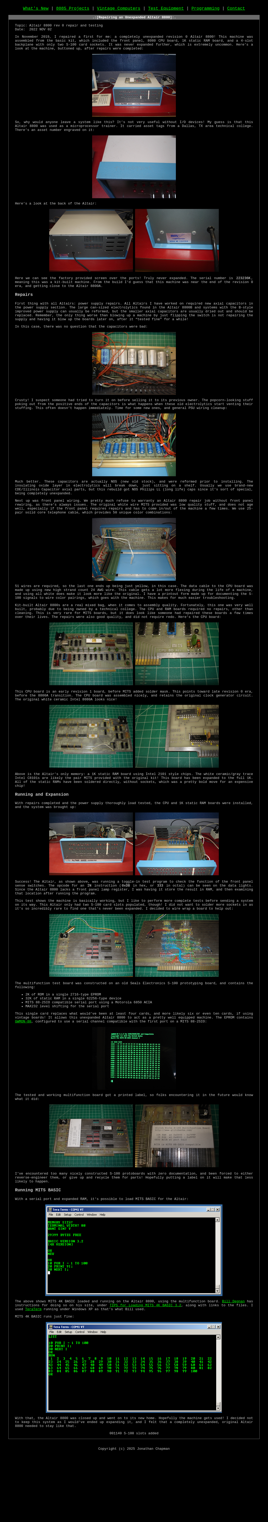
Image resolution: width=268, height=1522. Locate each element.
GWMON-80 (23, 1076)
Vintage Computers (119, 10)
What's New (36, 10)
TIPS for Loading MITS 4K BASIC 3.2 (145, 1367)
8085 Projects (73, 10)
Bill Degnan (233, 1362)
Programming (205, 10)
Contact (236, 10)
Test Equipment (166, 10)
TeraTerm (33, 1371)
